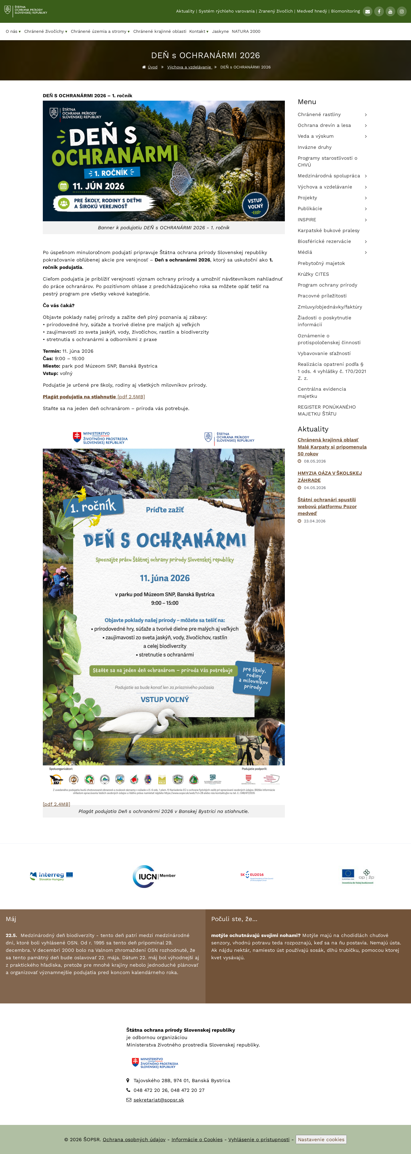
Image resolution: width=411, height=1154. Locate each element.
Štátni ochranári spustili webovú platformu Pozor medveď (327, 506)
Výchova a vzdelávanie (189, 67)
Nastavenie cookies (321, 1139)
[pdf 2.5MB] (94, 396)
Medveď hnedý (312, 11)
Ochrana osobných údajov (134, 1139)
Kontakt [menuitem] (199, 31)
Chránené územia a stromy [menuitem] (100, 31)
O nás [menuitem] (13, 31)
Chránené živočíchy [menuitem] (46, 31)
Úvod (153, 67)
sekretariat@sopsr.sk (159, 1100)
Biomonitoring (345, 11)
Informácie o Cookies (197, 1139)
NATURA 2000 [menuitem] (246, 31)
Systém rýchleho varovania (227, 11)
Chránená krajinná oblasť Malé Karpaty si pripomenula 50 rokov (332, 447)
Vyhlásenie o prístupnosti (259, 1139)
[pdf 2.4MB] (56, 804)
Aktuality (185, 11)
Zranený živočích (276, 11)
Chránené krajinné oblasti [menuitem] (159, 31)
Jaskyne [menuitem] (220, 31)
